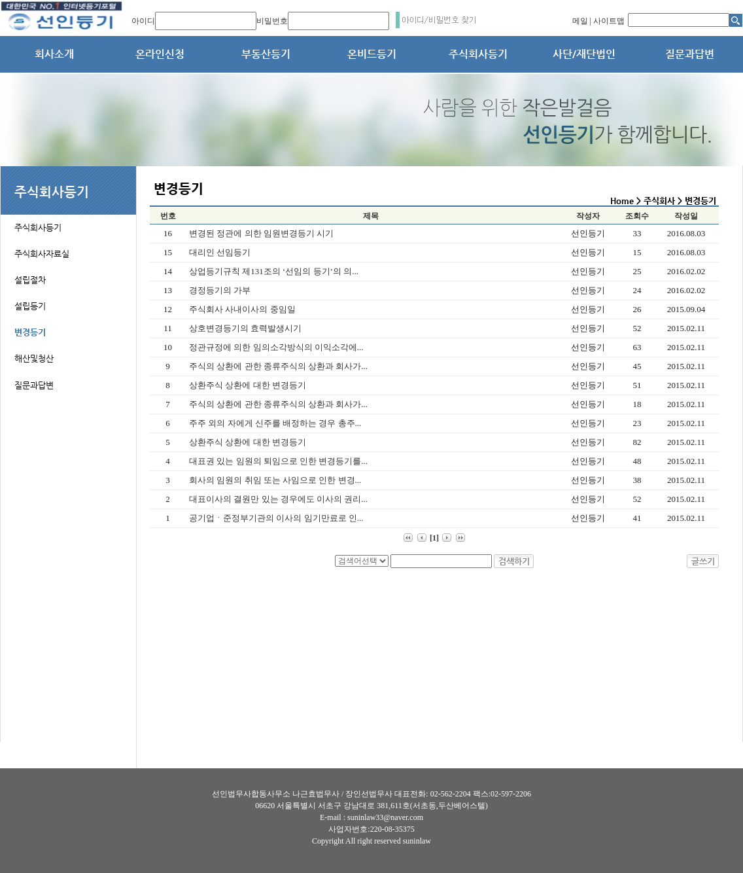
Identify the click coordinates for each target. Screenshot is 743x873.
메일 (580, 21)
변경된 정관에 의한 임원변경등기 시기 (261, 233)
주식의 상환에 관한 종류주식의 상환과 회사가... (278, 366)
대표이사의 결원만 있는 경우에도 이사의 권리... (278, 499)
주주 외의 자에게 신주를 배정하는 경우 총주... (275, 423)
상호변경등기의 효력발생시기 (245, 328)
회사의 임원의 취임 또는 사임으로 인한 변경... (275, 480)
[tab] (69, 220)
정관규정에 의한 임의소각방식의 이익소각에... (276, 347)
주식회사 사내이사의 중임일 (242, 309)
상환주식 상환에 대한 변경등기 (247, 385)
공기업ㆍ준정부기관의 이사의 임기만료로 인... (276, 518)
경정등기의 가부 (220, 290)
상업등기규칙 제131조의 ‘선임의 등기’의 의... (273, 271)
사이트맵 (609, 21)
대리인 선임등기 (220, 252)
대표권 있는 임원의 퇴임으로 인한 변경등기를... (278, 461)
